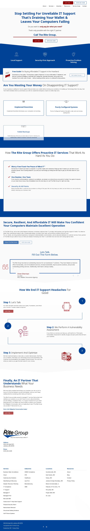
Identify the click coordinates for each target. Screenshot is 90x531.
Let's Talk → (68, 3)
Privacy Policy (15, 528)
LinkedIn (46, 526)
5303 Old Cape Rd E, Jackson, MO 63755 (13, 523)
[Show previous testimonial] (73, 275)
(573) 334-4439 (80, 3)
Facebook (43, 526)
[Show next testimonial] (78, 275)
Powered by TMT (7, 528)
